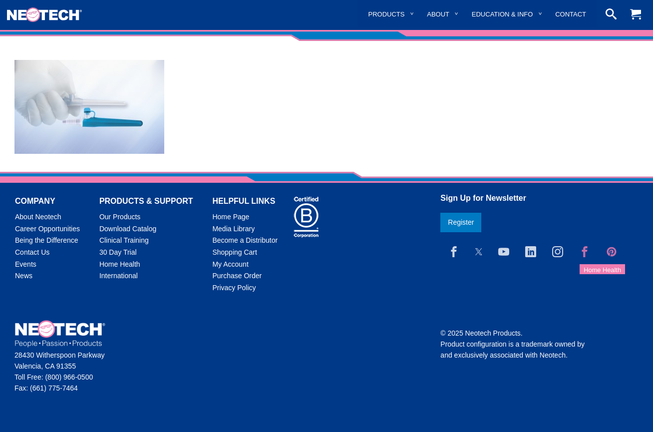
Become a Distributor (245, 240)
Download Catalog (127, 229)
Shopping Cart (234, 252)
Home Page (230, 217)
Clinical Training (124, 240)
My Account (230, 264)
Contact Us (32, 252)
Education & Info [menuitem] (502, 14)
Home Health (119, 264)
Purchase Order (237, 276)
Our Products (119, 217)
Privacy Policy (234, 288)
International (118, 276)
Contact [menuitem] (570, 14)
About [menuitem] (438, 14)
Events (25, 264)
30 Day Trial (118, 252)
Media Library (233, 229)
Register (461, 222)
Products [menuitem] (386, 14)
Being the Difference (46, 240)
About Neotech (38, 217)
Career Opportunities (47, 229)
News (23, 276)
